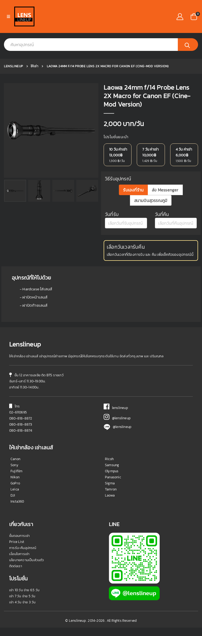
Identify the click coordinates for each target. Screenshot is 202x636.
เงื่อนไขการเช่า (19, 562)
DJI (13, 503)
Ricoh (109, 467)
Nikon (15, 485)
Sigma (110, 491)
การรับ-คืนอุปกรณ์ (22, 556)
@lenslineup (117, 426)
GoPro (15, 491)
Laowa (110, 503)
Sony (14, 473)
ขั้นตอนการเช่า (19, 544)
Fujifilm (17, 479)
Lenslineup (13, 66)
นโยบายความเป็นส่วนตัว (26, 568)
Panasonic (113, 485)
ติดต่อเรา (15, 574)
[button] (194, 16)
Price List (16, 550)
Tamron (111, 497)
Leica (15, 497)
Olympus (111, 479)
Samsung (112, 473)
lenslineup (116, 416)
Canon (15, 467)
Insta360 (17, 509)
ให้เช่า (34, 66)
